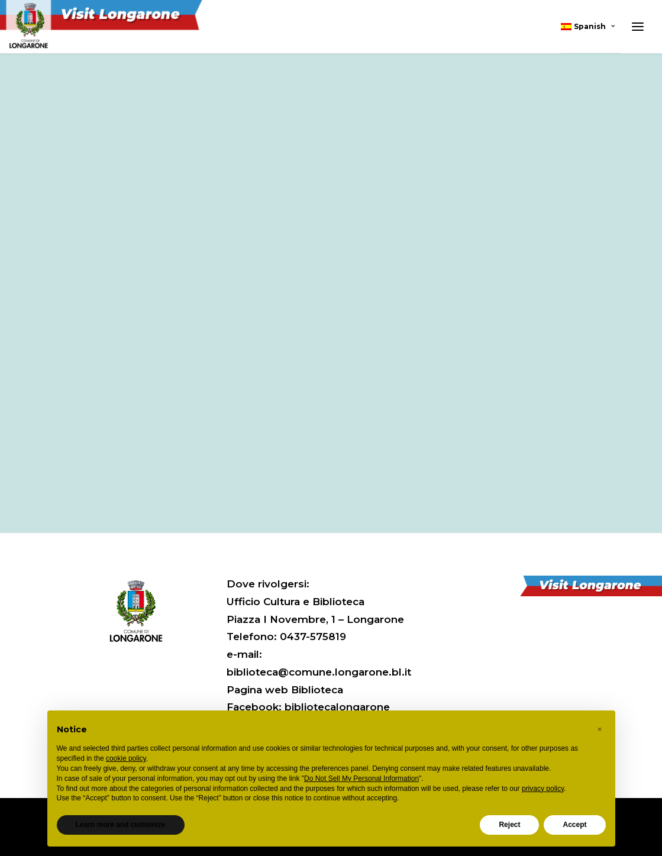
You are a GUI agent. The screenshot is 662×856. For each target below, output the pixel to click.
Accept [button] (574, 825)
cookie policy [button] (126, 758)
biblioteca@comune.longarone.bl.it (319, 672)
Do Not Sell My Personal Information (361, 778)
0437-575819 (313, 636)
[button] (599, 729)
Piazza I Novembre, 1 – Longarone (315, 619)
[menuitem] (590, 26)
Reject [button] (509, 825)
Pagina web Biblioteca (285, 690)
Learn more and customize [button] (121, 825)
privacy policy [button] (543, 788)
